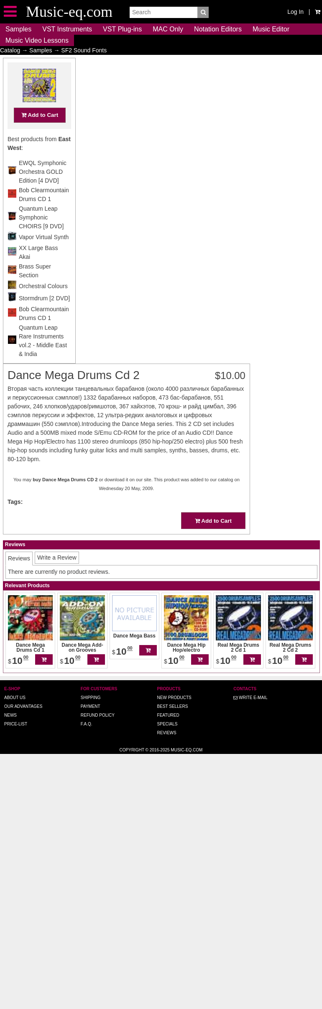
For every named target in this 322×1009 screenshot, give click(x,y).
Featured (168, 715)
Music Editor (271, 29)
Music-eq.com (186, 750)
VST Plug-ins (122, 29)
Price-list (15, 724)
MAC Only (168, 29)
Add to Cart (39, 131)
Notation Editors (218, 29)
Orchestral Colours (43, 302)
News (10, 715)
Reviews (166, 732)
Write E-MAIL (250, 697)
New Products (174, 697)
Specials (167, 724)
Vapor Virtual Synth (44, 253)
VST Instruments (67, 29)
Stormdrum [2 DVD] (44, 314)
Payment (90, 706)
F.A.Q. (86, 724)
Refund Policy (98, 715)
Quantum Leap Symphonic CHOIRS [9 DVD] (41, 234)
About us (15, 697)
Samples (18, 29)
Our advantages (23, 706)
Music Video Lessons (37, 40)
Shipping (91, 697)
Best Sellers (172, 706)
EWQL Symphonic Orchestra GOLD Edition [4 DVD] (42, 188)
